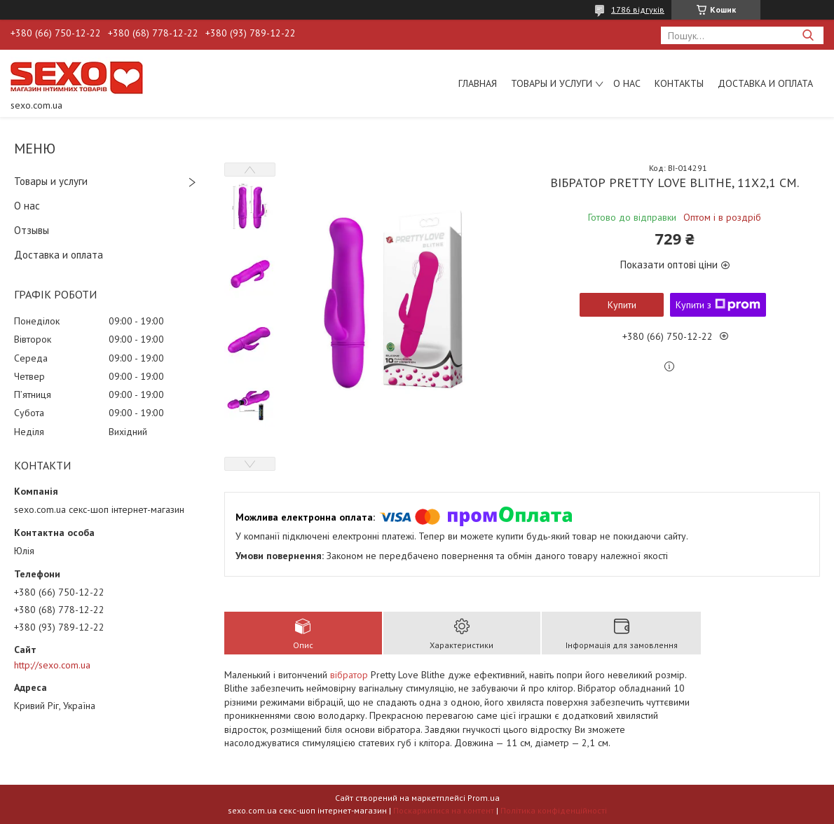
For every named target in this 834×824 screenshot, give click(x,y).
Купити (622, 304)
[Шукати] (807, 35)
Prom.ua (483, 797)
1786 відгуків (637, 9)
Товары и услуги (551, 83)
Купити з (718, 304)
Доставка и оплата (765, 83)
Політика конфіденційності (553, 810)
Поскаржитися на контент (443, 810)
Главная (477, 83)
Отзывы (31, 230)
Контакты (679, 83)
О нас (627, 83)
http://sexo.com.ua (52, 665)
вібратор (349, 674)
